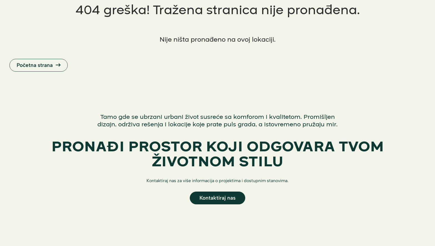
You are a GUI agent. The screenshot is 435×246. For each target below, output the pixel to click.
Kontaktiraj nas (217, 198)
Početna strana (38, 65)
